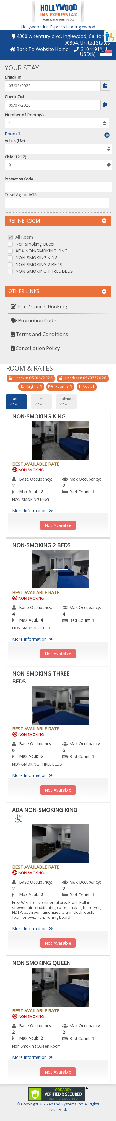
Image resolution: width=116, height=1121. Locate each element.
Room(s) (62, 386)
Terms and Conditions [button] (39, 334)
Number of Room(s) (24, 115)
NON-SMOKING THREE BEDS (44, 271)
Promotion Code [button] (33, 320)
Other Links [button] (57, 291)
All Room (24, 237)
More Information (33, 510)
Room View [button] (15, 401)
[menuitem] (58, 307)
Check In (13, 77)
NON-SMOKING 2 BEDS (38, 264)
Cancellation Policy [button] (35, 348)
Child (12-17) (15, 157)
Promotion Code (19, 179)
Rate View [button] (38, 401)
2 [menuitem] (13, 485)
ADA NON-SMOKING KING (41, 251)
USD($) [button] (87, 53)
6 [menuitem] (13, 750)
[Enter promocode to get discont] (59, 187)
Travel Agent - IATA (21, 194)
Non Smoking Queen (35, 244)
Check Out (15, 96)
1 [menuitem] (93, 492)
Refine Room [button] (57, 220)
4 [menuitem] (13, 614)
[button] (58, 11)
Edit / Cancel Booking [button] (39, 306)
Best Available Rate (35, 463)
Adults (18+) (15, 140)
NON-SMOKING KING (36, 257)
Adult (87, 386)
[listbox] (57, 123)
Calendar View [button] (67, 401)
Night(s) (32, 386)
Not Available (58, 525)
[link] (58, 1094)
